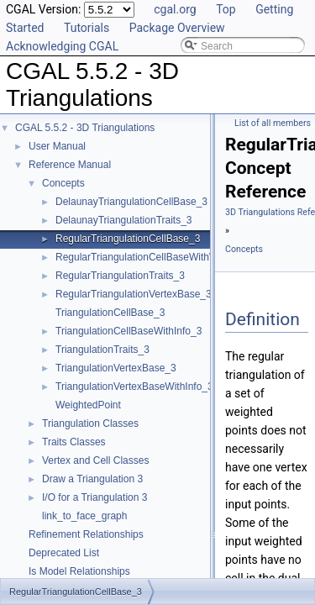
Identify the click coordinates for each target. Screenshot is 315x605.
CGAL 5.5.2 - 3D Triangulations (85, 128)
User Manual (57, 146)
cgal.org (175, 9)
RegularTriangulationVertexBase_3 (133, 294)
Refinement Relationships (86, 534)
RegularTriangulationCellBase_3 (127, 239)
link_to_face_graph (84, 516)
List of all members (272, 123)
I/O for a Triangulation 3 (94, 497)
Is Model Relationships (79, 571)
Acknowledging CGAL (62, 46)
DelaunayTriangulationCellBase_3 (131, 202)
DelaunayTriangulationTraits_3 (123, 220)
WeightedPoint (88, 405)
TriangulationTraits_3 (102, 349)
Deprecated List (64, 553)
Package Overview (177, 27)
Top (226, 9)
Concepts (63, 183)
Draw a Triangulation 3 (92, 479)
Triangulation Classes (90, 423)
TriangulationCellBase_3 (110, 312)
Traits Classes (74, 442)
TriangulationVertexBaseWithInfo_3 (134, 386)
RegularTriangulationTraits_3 (120, 275)
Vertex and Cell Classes (95, 460)
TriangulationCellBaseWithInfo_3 (128, 331)
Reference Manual (70, 165)
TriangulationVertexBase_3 (115, 368)
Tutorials (86, 27)
